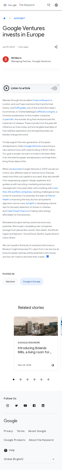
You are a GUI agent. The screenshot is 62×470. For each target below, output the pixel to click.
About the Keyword (41, 440)
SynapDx (30, 203)
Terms (21, 431)
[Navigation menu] (5, 5)
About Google (37, 431)
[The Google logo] (10, 421)
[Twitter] (16, 405)
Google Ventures (32, 146)
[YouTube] (25, 405)
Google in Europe (31, 281)
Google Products (14, 440)
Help (9, 450)
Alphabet (19, 18)
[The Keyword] (4, 18)
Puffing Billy (20, 107)
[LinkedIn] (43, 405)
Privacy (8, 431)
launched (17, 168)
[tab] (13, 379)
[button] (56, 46)
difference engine (46, 111)
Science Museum (41, 100)
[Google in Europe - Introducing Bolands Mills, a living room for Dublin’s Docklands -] (36, 343)
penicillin (9, 119)
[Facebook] (34, 405)
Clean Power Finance (17, 210)
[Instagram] (7, 405)
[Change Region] (29, 459)
